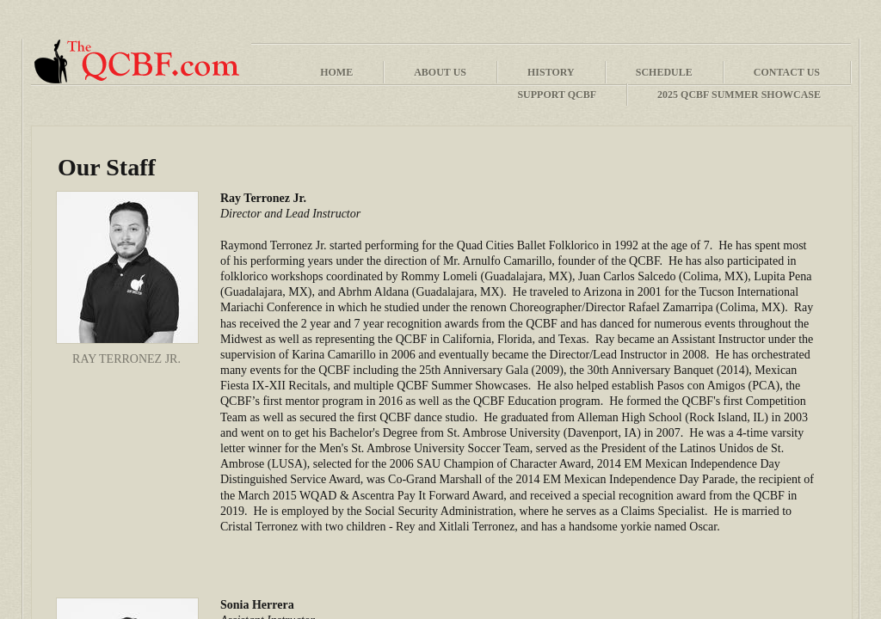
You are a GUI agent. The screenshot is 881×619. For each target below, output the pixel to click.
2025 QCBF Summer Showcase (739, 95)
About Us (440, 72)
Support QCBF (556, 95)
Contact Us (787, 72)
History (551, 72)
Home (336, 72)
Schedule (664, 72)
